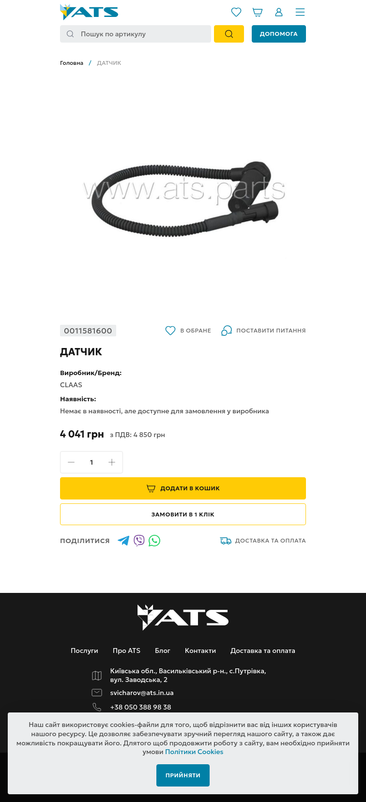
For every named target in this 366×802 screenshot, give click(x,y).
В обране (188, 330)
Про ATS (126, 650)
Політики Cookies (194, 751)
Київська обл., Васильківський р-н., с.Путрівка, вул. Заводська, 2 (188, 675)
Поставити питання (263, 330)
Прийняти (183, 775)
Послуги (84, 650)
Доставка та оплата (263, 540)
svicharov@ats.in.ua (142, 693)
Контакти (200, 650)
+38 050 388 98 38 (140, 707)
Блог (162, 650)
